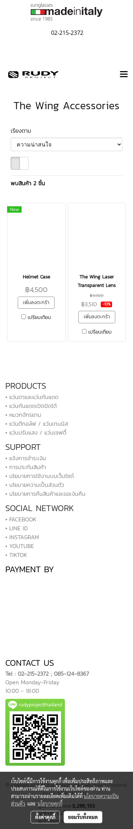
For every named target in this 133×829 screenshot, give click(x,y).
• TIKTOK (16, 555)
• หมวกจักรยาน (23, 414)
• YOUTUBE (19, 546)
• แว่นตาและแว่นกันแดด (32, 397)
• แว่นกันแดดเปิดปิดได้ (31, 406)
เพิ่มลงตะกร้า (36, 302)
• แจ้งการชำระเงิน (25, 458)
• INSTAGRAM (22, 537)
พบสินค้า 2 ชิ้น (28, 183)
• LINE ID (16, 528)
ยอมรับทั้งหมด (83, 817)
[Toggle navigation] (124, 75)
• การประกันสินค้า (25, 467)
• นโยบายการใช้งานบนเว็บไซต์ (39, 476)
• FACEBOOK (21, 519)
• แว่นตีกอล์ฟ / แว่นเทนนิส (36, 423)
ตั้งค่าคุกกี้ (45, 817)
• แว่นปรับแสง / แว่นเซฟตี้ (35, 432)
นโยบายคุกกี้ (50, 803)
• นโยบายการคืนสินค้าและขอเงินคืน (45, 493)
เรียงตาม (24, 130)
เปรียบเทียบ (39, 317)
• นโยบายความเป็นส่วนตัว (34, 484)
